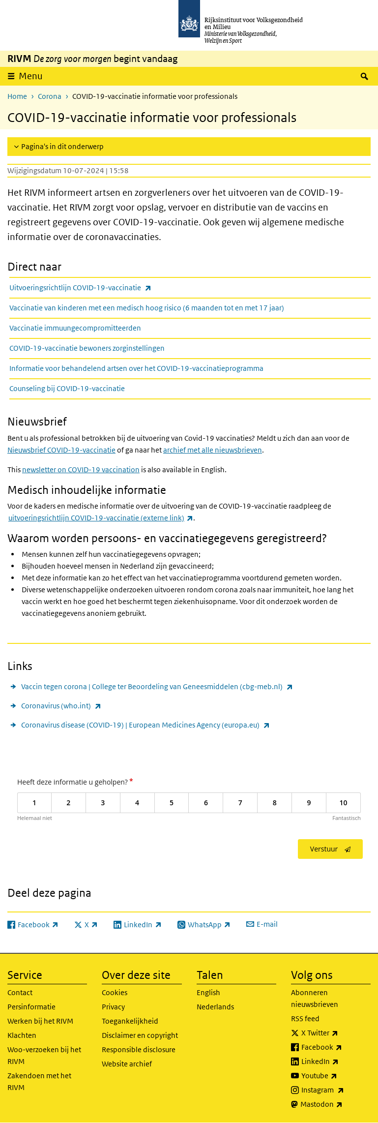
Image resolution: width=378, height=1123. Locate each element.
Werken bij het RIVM (40, 1021)
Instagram (336, 1090)
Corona (49, 96)
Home (17, 96)
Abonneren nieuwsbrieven (314, 998)
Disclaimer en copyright (140, 1035)
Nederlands (215, 1006)
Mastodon (335, 1104)
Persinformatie (31, 1006)
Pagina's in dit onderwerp (62, 146)
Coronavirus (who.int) (61, 705)
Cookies (114, 992)
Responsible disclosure (138, 1049)
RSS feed (305, 1018)
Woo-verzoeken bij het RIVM (44, 1055)
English (208, 992)
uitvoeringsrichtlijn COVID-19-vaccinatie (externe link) (100, 517)
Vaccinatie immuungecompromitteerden (75, 328)
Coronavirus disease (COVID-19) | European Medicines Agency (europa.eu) (145, 725)
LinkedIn (336, 1061)
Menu (31, 76)
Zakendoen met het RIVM (39, 1081)
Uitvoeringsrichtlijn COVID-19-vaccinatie (102, 287)
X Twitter (336, 1033)
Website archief (127, 1063)
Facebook (336, 1047)
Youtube (336, 1076)
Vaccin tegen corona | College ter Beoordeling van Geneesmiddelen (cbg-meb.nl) (157, 686)
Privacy (113, 1006)
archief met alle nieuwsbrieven (212, 450)
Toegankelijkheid (130, 1021)
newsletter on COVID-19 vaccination (81, 469)
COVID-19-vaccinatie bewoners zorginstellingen (87, 348)
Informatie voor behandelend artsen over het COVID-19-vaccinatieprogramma (136, 368)
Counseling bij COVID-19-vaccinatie (67, 388)
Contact (19, 992)
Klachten (21, 1035)
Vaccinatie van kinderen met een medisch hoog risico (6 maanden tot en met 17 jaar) (146, 307)
